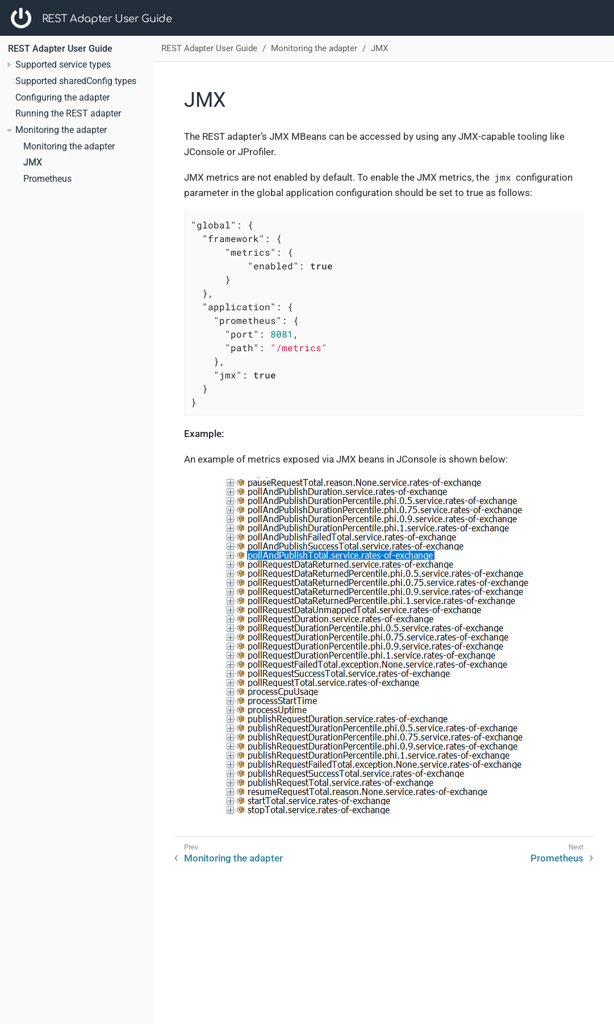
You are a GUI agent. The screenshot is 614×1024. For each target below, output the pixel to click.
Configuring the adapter (62, 98)
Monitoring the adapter (69, 146)
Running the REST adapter (68, 114)
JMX (32, 162)
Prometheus (47, 179)
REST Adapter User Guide (107, 19)
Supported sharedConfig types (75, 81)
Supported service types (63, 65)
